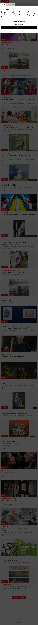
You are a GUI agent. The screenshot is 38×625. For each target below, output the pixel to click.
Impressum (29, 30)
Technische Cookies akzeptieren (19, 21)
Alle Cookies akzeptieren (19, 27)
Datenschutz (34, 30)
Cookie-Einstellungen (19, 24)
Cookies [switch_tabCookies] (3, 4)
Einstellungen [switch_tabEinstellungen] (11, 4)
